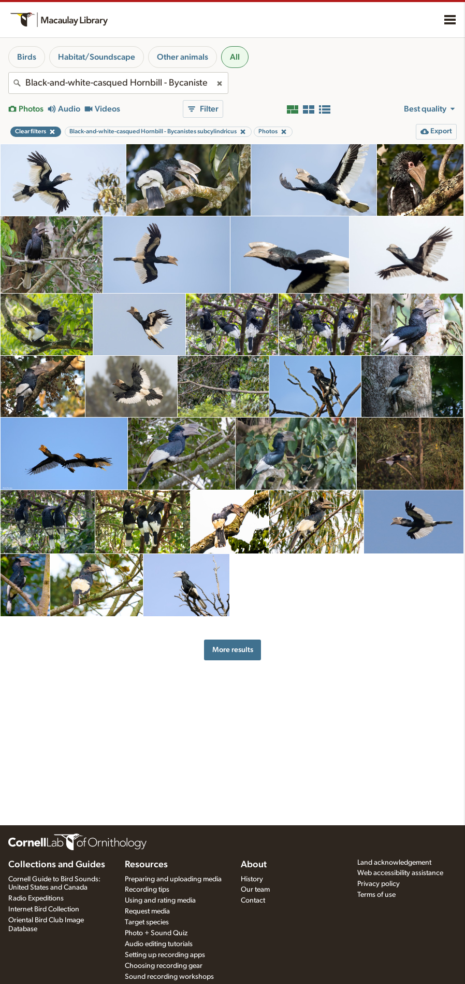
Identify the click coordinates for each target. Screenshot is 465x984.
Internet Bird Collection (43, 909)
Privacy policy (378, 884)
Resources (146, 864)
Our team (255, 889)
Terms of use (376, 894)
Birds (26, 57)
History (252, 879)
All (235, 57)
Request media (147, 911)
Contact (253, 900)
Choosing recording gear (163, 965)
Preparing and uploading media (173, 879)
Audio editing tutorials (159, 944)
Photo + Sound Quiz (156, 933)
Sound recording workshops (169, 976)
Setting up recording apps (165, 955)
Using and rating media (160, 900)
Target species (147, 922)
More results (232, 650)
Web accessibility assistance (400, 873)
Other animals (182, 57)
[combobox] (118, 83)
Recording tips (147, 889)
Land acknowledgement (394, 862)
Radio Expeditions (36, 898)
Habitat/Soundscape (96, 57)
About (254, 864)
